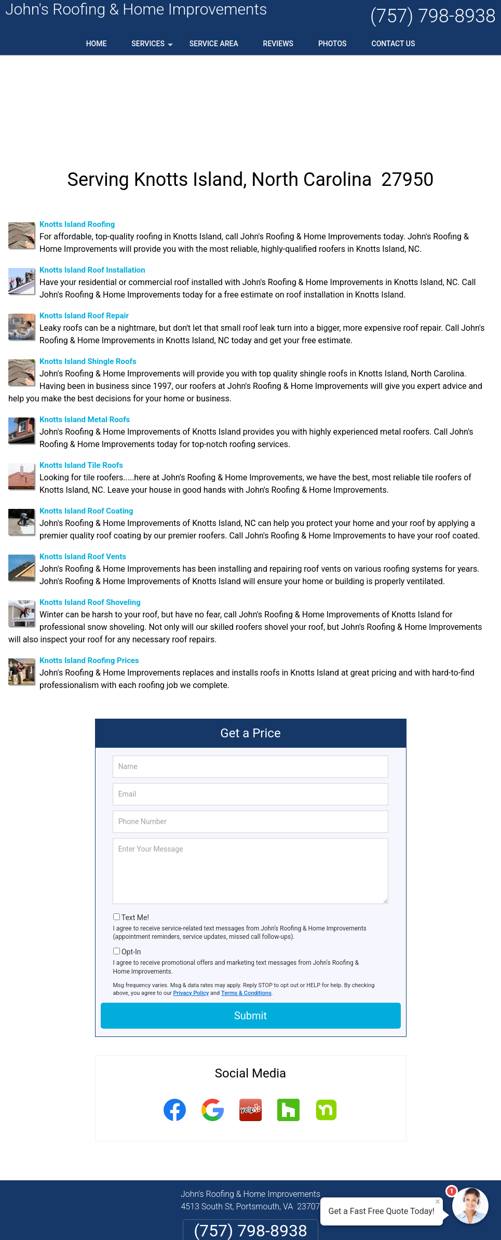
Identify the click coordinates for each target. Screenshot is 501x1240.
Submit (250, 926)
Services (153, 47)
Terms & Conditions (246, 903)
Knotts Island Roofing (77, 135)
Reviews (278, 43)
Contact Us (393, 43)
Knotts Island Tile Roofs (81, 376)
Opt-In (131, 862)
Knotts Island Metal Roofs (84, 330)
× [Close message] (437, 1201)
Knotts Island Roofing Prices (89, 571)
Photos (332, 43)
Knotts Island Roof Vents (82, 467)
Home (96, 43)
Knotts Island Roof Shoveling (90, 513)
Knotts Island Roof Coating (86, 421)
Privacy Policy (191, 903)
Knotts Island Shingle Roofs (88, 272)
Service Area (213, 43)
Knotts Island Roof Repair (84, 226)
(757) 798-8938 (433, 16)
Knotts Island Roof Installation (92, 180)
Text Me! (135, 828)
